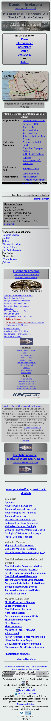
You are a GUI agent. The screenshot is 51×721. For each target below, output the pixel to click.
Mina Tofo (8, 308)
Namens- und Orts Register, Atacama (24, 647)
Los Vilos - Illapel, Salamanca (16, 306)
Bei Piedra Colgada (12, 250)
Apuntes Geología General (19, 505)
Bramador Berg (26, 358)
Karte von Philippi (31, 130)
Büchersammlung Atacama (30, 406)
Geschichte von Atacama (26, 274)
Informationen (24, 43)
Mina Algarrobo (30, 176)
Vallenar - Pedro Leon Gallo (16, 311)
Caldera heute (26, 379)
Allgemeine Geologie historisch (21, 569)
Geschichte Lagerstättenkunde (21, 576)
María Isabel (26, 372)
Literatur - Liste (9, 406)
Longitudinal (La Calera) (14, 298)
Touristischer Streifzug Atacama (25, 458)
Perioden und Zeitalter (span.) (20, 519)
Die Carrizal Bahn (11, 313)
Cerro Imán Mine (31, 173)
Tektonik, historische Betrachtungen (24, 579)
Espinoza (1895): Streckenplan (30, 126)
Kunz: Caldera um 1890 (26, 388)
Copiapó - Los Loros (12, 316)
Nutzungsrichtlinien (32, 427)
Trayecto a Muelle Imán (34, 179)
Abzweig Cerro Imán (12, 244)
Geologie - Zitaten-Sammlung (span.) (24, 533)
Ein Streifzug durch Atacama (20, 602)
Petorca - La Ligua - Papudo (16, 303)
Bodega (6, 237)
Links (7, 643)
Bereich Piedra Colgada (26, 362)
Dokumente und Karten (34, 120)
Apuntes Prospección (16, 516)
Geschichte (24, 47)
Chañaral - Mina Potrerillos (16, 331)
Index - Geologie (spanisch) (19, 536)
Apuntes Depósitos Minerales (20, 512)
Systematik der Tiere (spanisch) (21, 523)
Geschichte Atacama (30, 669)
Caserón (26, 367)
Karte (24, 39)
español (37, 198)
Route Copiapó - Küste (26, 350)
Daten (24, 51)
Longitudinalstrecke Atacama (17, 300)
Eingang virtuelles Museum (19, 545)
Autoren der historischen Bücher (22, 590)
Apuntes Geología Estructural (20, 509)
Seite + (24, 62)
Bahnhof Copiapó (11, 234)
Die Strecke (24, 54)
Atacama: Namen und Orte (25, 462)
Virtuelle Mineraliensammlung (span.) (25, 529)
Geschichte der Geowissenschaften (23, 566)
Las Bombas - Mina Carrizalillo (17, 334)
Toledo (6, 240)
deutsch (45, 198)
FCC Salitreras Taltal (12, 336)
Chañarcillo (27, 316)
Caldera (6, 262)
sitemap (25, 666)
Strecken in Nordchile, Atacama (18, 295)
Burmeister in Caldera (26, 386)
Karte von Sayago (31, 133)
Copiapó (26, 353)
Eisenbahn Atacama (26, 271)
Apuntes (9, 502)
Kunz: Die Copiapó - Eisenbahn (32, 162)
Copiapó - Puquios (12, 328)
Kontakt (25, 440)
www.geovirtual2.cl (29, 183)
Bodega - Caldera (31, 168)
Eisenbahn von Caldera (26, 381)
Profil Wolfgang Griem (25, 693)
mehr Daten (9, 223)
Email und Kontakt (27, 690)
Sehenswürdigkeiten (16, 605)
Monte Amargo (10, 259)
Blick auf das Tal (26, 365)
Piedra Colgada (10, 247)
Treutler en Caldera (26, 384)
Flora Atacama (12, 623)
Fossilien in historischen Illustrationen (25, 573)
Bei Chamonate (26, 355)
